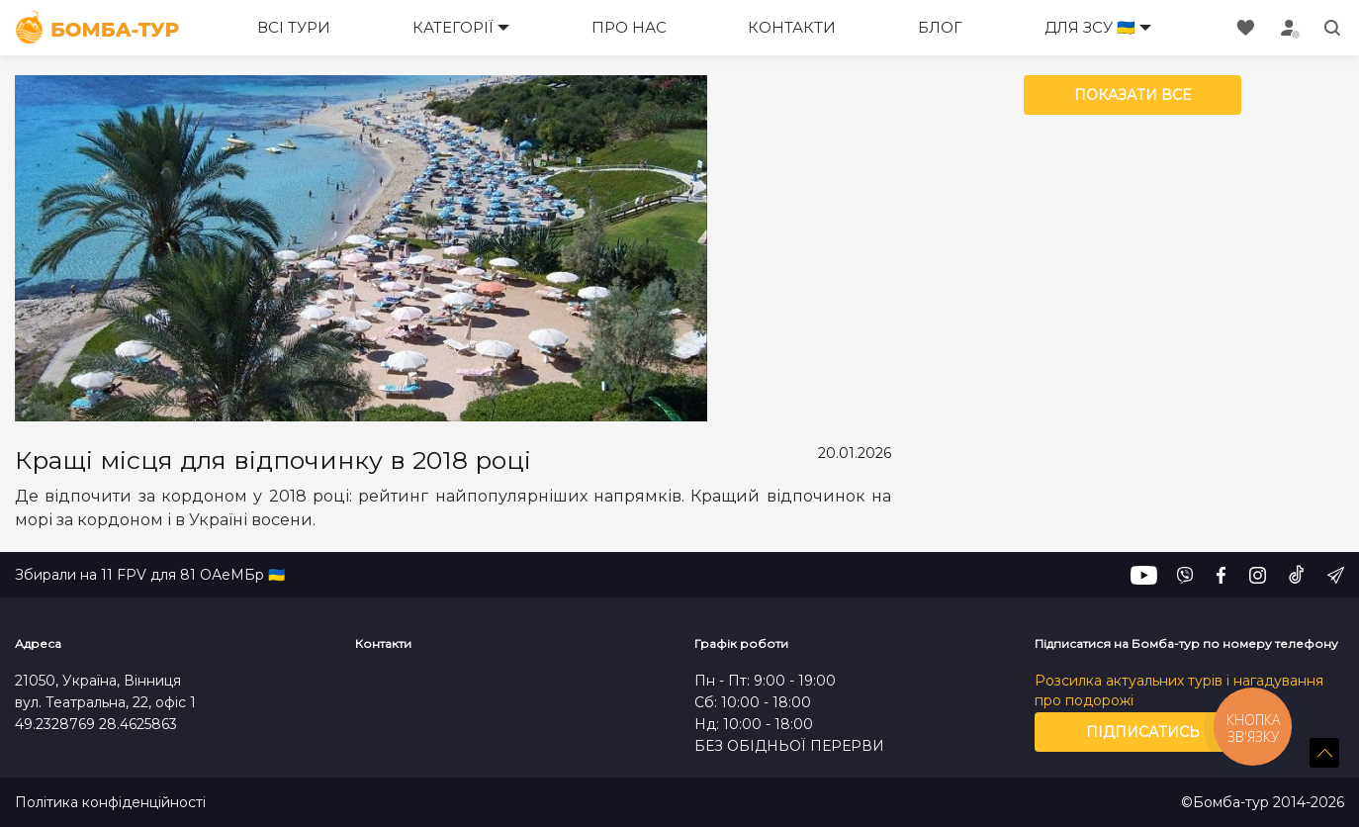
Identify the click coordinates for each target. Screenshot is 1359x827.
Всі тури (293, 27)
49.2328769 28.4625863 (96, 724)
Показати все (1132, 95)
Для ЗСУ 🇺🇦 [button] (1089, 27)
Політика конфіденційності (110, 802)
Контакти (792, 27)
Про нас (629, 27)
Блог (940, 27)
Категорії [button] (453, 27)
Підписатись (1143, 732)
